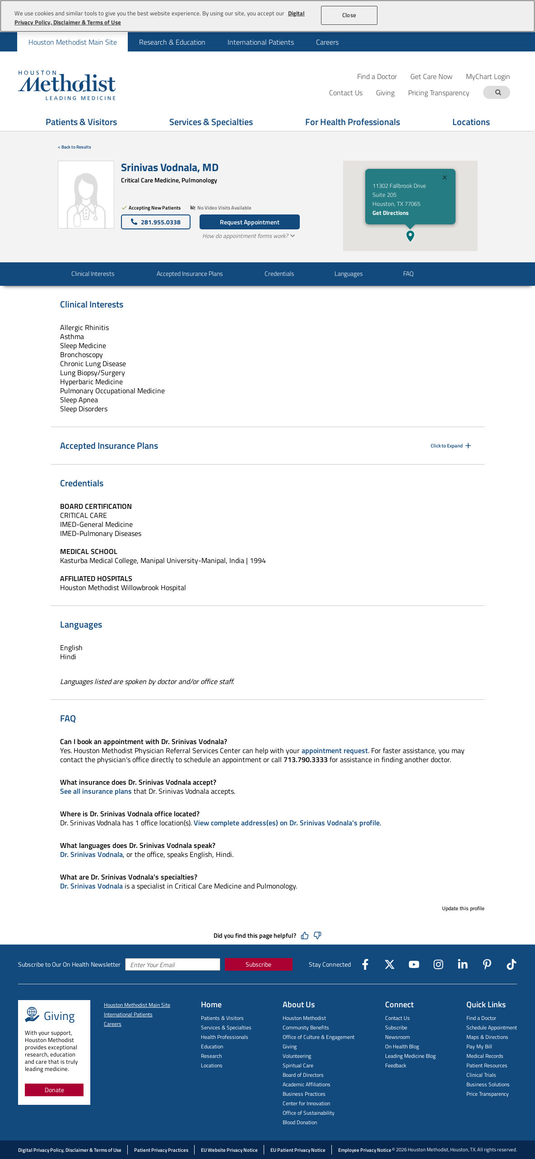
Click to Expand (452, 445)
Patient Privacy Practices (161, 1150)
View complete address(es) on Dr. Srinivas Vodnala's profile (287, 822)
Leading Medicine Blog (410, 1056)
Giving (290, 1046)
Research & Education (172, 42)
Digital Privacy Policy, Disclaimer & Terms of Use (69, 1150)
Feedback (395, 1065)
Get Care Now (431, 76)
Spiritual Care (298, 1065)
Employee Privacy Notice (364, 1150)
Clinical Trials (481, 1075)
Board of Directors (303, 1075)
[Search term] (498, 92)
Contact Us (397, 1018)
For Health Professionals (352, 122)
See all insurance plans (96, 791)
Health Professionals (224, 1037)
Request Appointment (249, 222)
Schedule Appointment (491, 1027)
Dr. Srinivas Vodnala (91, 854)
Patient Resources (486, 1065)
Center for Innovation (306, 1103)
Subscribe (258, 964)
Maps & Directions (487, 1037)
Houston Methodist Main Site (72, 42)
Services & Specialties (211, 122)
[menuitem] (72, 41)
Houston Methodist (304, 1018)
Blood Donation (300, 1122)
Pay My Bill (479, 1046)
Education (212, 1046)
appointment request (335, 750)
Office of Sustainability (309, 1112)
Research (211, 1056)
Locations (471, 122)
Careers (327, 42)
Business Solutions (488, 1084)
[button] (410, 236)
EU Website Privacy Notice (229, 1150)
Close (349, 14)
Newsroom (397, 1037)
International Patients (261, 42)
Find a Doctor (377, 76)
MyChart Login (488, 76)
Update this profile (463, 908)
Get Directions (390, 212)
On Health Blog (402, 1046)
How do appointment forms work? (249, 235)
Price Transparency (487, 1093)
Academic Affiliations (306, 1084)
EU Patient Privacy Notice (298, 1150)
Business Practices (304, 1093)
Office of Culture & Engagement (318, 1037)
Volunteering (297, 1056)
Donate (54, 1089)
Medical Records (484, 1056)
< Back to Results (74, 147)
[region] (267, 16)
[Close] (444, 178)
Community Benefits (306, 1027)
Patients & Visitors (81, 122)
